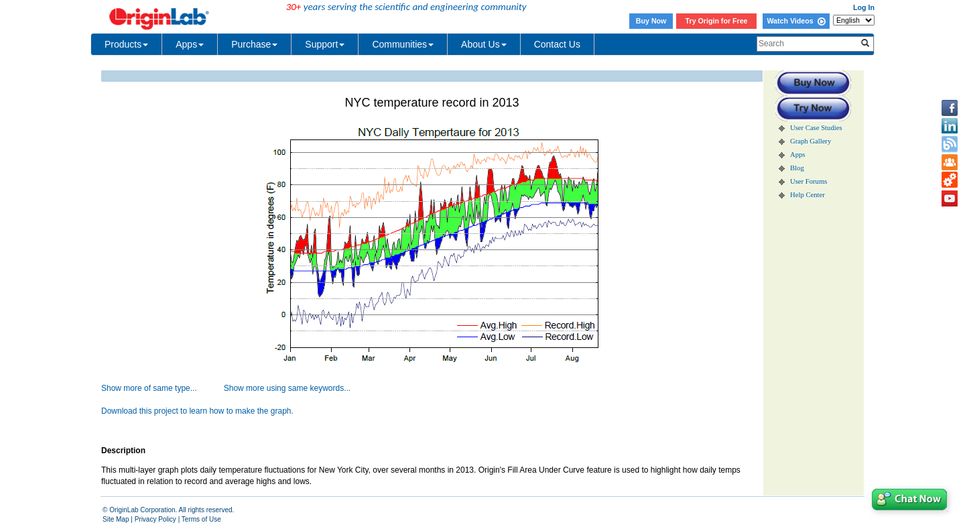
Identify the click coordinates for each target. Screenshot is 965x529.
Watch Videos (796, 21)
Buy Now (651, 21)
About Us (484, 44)
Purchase (254, 44)
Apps (190, 44)
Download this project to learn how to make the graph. (197, 411)
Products (126, 44)
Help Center (807, 194)
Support (324, 44)
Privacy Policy (155, 519)
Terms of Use (201, 519)
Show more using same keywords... (287, 388)
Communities (403, 44)
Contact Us (557, 44)
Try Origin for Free (717, 21)
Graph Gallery (810, 141)
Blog (797, 168)
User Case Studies (816, 127)
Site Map (116, 519)
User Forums (808, 181)
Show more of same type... (149, 388)
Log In (864, 7)
